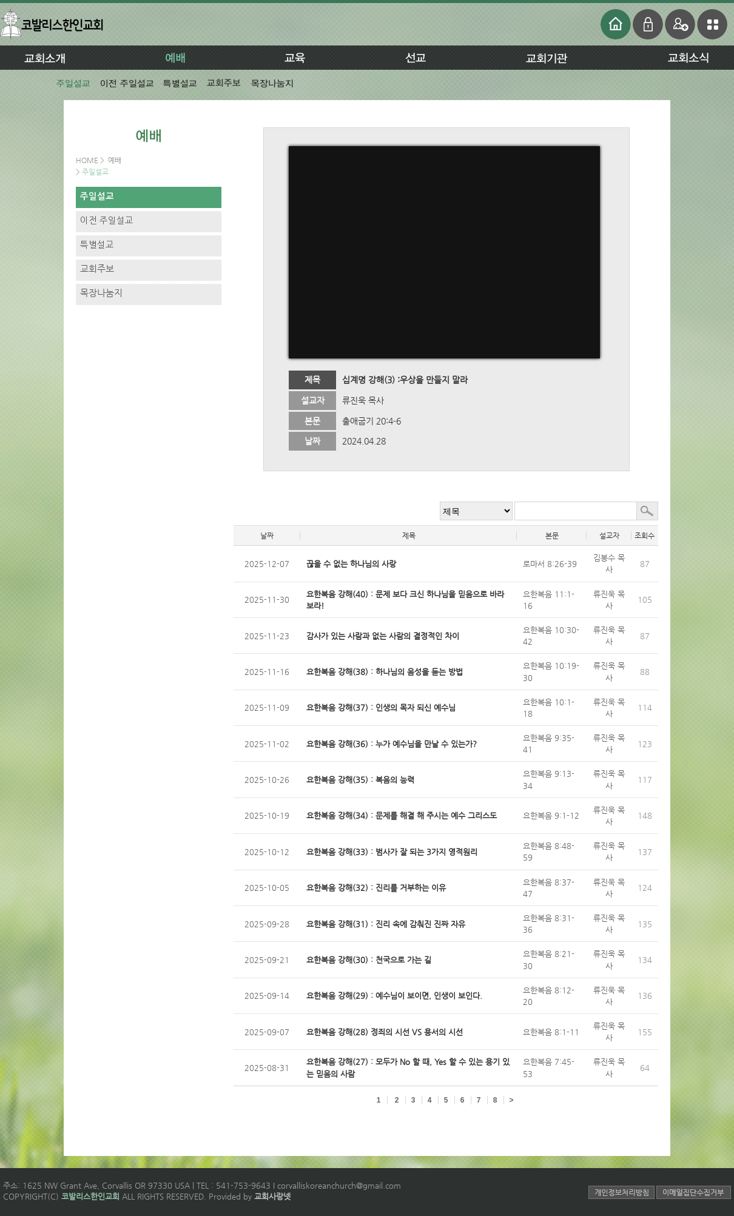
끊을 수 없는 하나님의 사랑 (351, 563)
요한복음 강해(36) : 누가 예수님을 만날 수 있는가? (391, 743)
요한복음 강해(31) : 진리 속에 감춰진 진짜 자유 (385, 924)
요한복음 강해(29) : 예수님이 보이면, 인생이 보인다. (394, 995)
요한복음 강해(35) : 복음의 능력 (360, 779)
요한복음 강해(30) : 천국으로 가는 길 (368, 959)
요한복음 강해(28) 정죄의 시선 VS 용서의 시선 (384, 1031)
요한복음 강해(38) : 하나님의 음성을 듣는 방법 (384, 671)
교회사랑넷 (272, 1196)
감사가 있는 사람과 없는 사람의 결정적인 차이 (382, 635)
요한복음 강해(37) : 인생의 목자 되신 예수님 (381, 707)
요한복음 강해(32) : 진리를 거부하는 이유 (376, 887)
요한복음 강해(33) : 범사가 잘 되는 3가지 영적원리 (391, 851)
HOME (88, 160)
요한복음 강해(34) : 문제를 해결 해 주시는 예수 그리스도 (401, 815)
